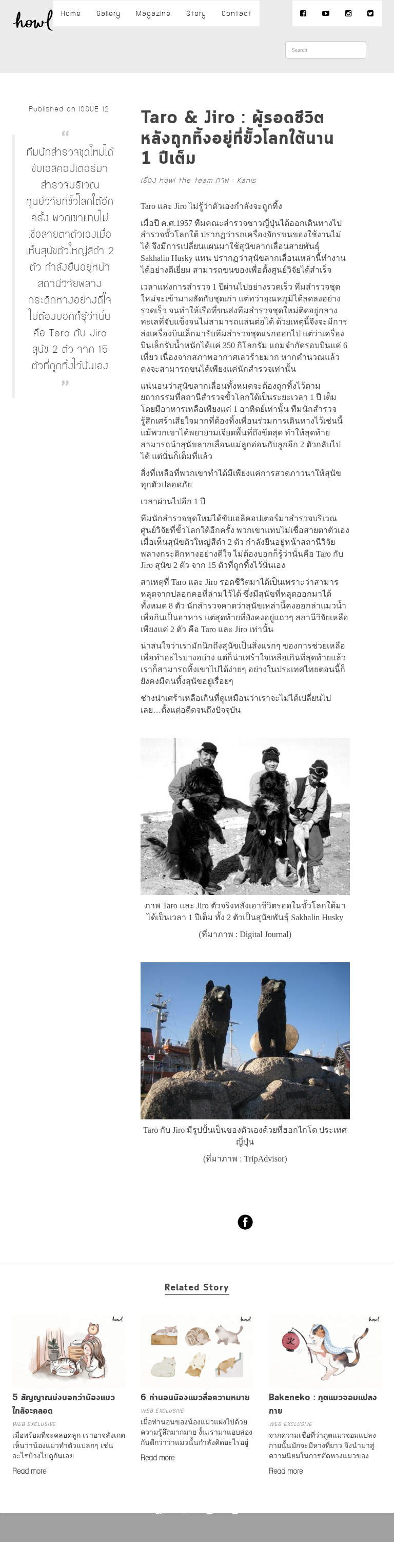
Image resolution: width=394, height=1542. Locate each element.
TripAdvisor (264, 1158)
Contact (237, 13)
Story (196, 13)
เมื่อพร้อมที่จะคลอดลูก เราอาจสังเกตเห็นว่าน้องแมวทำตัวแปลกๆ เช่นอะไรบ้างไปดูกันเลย (68, 1446)
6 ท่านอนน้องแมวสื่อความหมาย (195, 1398)
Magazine (153, 13)
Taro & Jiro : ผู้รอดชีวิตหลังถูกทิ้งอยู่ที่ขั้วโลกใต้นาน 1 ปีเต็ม (237, 138)
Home (71, 13)
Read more (29, 1471)
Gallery (108, 13)
